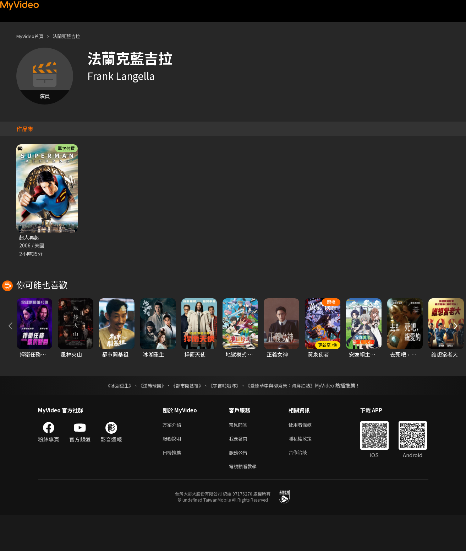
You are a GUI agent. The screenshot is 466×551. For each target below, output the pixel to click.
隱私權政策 (306, 472)
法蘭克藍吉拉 (73, 36)
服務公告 (239, 487)
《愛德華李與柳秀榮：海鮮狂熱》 (285, 417)
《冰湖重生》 (113, 417)
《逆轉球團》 (148, 417)
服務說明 (173, 472)
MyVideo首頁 (32, 36)
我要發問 (239, 472)
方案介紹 (173, 457)
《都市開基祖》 (185, 417)
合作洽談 (303, 487)
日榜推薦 (173, 487)
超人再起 (29, 237)
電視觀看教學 (245, 501)
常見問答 (239, 457)
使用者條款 (306, 457)
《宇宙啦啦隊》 (225, 417)
